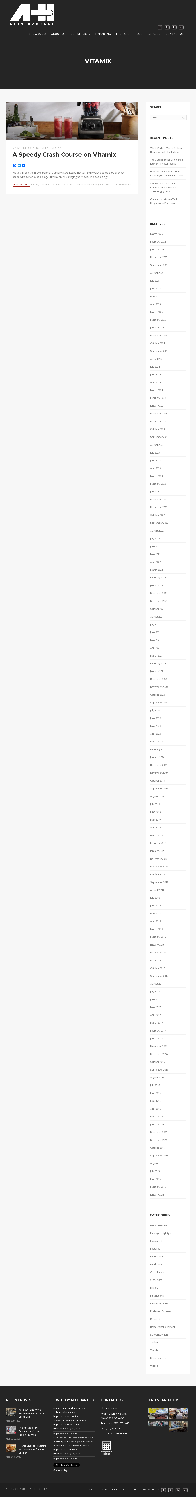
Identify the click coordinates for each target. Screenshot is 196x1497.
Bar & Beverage (159, 1225)
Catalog (154, 34)
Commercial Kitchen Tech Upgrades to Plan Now (164, 201)
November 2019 (159, 772)
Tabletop (155, 1342)
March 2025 (156, 312)
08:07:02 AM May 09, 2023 (67, 1453)
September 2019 (159, 788)
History (154, 1287)
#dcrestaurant (79, 1420)
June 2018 (155, 905)
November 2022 (159, 507)
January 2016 (157, 1124)
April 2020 (155, 733)
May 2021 (155, 640)
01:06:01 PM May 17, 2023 (67, 1428)
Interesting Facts (159, 1303)
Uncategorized (158, 1358)
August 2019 (157, 796)
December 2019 (158, 765)
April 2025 (155, 304)
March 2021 (156, 655)
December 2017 (158, 952)
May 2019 (155, 819)
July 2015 (155, 1171)
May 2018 (155, 913)
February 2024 (158, 397)
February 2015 (158, 1186)
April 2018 (155, 921)
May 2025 (155, 296)
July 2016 (155, 1085)
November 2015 (159, 1140)
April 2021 (155, 647)
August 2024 (157, 359)
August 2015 (157, 1163)
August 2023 (157, 444)
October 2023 (157, 429)
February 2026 (158, 241)
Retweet (64, 1433)
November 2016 (159, 1054)
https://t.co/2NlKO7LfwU (66, 1416)
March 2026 (156, 233)
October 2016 (157, 1061)
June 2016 (155, 1093)
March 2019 (156, 835)
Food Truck (156, 1264)
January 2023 (157, 491)
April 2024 (155, 382)
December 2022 (158, 499)
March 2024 (156, 390)
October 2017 (157, 968)
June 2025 (155, 288)
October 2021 (157, 608)
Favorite (73, 1433)
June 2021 (155, 632)
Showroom (37, 34)
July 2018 (155, 897)
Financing (103, 34)
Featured (155, 1248)
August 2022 (157, 530)
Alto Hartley (51, 148)
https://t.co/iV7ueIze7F (65, 1449)
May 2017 (155, 1007)
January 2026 (157, 249)
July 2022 (155, 538)
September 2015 (159, 1155)
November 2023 (159, 421)
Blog (138, 34)
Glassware (156, 1279)
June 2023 (155, 460)
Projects (123, 34)
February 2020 (158, 749)
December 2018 (158, 858)
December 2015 (158, 1132)
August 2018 (157, 890)
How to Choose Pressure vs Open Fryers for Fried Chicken (166, 173)
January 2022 (157, 585)
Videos (154, 1365)
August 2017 (157, 983)
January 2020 (157, 757)
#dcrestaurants (61, 1420)
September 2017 (159, 976)
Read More (21, 184)
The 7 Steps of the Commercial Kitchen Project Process (167, 161)
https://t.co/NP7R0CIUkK (66, 1424)
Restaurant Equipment (94, 184)
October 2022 (157, 515)
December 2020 (158, 679)
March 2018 (156, 929)
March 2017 (156, 1022)
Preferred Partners (160, 1311)
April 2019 (155, 827)
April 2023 (155, 468)
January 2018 (157, 944)
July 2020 (155, 710)
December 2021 (158, 593)
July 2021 (155, 624)
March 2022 (156, 569)
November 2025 (159, 257)
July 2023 (155, 452)
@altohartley (60, 1470)
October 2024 (157, 343)
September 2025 (159, 265)
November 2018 (159, 866)
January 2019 (157, 850)
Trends (154, 1350)
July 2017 (155, 991)
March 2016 (156, 1116)
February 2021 (158, 663)
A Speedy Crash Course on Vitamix (64, 154)
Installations (157, 1295)
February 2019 (158, 843)
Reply (56, 1433)
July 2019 (155, 804)
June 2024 (155, 374)
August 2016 (157, 1077)
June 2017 (155, 999)
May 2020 (155, 726)
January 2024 (157, 405)
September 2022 (159, 522)
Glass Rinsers (158, 1272)
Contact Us (175, 34)
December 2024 (158, 335)
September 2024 (159, 351)
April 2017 (155, 1014)
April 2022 (155, 562)
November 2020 (159, 686)
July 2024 (155, 366)
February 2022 (158, 577)
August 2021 (157, 616)
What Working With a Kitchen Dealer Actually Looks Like (166, 150)
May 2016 (155, 1100)
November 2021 (159, 600)
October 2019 (157, 780)
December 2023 (158, 413)
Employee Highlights (161, 1233)
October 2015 (157, 1147)
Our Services (80, 34)
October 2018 (157, 874)
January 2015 (157, 1194)
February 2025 (158, 319)
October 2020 (157, 694)
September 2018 (159, 882)
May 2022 (155, 554)
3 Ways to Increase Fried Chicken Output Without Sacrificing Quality (163, 187)
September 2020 (159, 702)
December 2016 (158, 1046)
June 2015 (155, 1179)
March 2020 (156, 741)
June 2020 (155, 718)
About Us (58, 34)
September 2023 (159, 436)
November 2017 (159, 960)
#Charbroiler (60, 1412)
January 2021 (157, 671)
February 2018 (158, 936)
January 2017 (157, 1038)
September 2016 (159, 1069)
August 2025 (157, 272)
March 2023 (156, 476)
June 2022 (155, 546)
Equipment (43, 184)
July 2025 (155, 280)
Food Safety (157, 1256)
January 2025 (157, 327)
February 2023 (158, 483)
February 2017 (158, 1030)
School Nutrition (159, 1334)
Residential (64, 184)
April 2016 (155, 1108)
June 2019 (155, 811)
